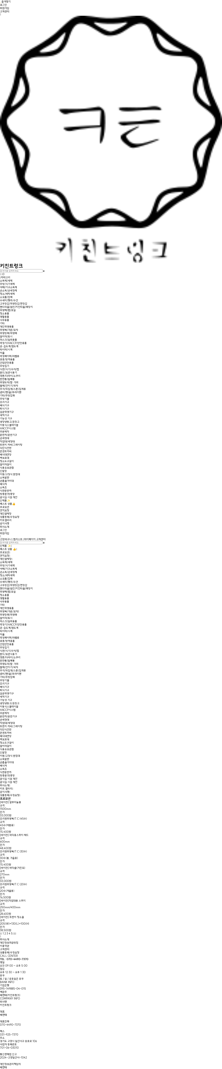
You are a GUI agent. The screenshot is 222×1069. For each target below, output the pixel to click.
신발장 (3, 471)
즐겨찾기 (5, 1)
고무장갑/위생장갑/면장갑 (13, 303)
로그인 (3, 5)
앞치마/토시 (6, 336)
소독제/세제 (6, 280)
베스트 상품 (7, 503)
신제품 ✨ (5, 545)
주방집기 (4, 366)
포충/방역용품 (7, 359)
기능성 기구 (6, 418)
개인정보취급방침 (9, 942)
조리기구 (4, 402)
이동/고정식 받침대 (10, 474)
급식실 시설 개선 (8, 497)
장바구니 (6, 539)
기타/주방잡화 (7, 395)
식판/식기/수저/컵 (9, 369)
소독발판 (4, 477)
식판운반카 (5, 490)
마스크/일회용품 (8, 339)
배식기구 (4, 405)
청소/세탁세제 (7, 293)
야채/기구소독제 (8, 287)
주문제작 (4, 431)
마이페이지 (29, 539)
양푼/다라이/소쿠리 (10, 375)
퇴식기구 (4, 408)
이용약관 (4, 946)
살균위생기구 (7, 412)
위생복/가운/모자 (9, 330)
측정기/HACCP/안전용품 (13, 343)
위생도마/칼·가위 (9, 382)
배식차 (3, 484)
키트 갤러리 (6, 788)
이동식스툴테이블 (9, 425)
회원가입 (4, 8)
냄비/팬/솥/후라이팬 (10, 392)
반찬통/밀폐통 (7, 379)
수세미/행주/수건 (9, 300)
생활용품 (4, 316)
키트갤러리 (5, 520)
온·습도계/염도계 (9, 346)
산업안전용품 (7, 362)
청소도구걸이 (7, 461)
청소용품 (4, 313)
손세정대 (4, 438)
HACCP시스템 (8, 428)
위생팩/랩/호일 (8, 310)
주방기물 (4, 398)
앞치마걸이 (5, 464)
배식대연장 (5, 454)
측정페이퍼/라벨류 (9, 356)
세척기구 (4, 415)
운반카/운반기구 (8, 435)
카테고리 (5, 277)
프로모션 (4, 507)
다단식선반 (5, 448)
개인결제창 (5, 513)
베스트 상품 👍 (8, 549)
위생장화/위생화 (8, 333)
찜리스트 (17, 539)
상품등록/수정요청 (9, 517)
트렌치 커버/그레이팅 (11, 444)
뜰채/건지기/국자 (9, 385)
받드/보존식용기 (8, 372)
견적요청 (4, 510)
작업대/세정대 (7, 441)
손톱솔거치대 (7, 480)
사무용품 (4, 320)
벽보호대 (4, 458)
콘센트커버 (5, 451)
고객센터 (4, 11)
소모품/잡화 (6, 297)
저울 (2, 353)
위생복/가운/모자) (9, 611)
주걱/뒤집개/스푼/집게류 (13, 389)
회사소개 (4, 526)
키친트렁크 (111, 263)
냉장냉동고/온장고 (9, 421)
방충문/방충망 (7, 494)
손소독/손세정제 (8, 290)
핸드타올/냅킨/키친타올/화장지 (16, 307)
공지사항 (4, 523)
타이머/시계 (6, 349)
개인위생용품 (7, 326)
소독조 (3, 487)
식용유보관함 (7, 467)
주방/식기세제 (7, 284)
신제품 (5, 500)
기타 (2, 323)
